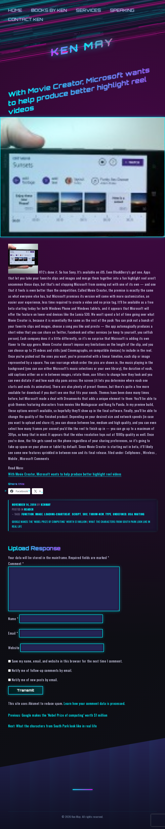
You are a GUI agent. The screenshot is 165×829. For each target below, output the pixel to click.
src (85, 514)
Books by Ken (49, 10)
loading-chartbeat (57, 514)
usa (130, 514)
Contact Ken (25, 19)
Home (15, 10)
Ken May (82, 47)
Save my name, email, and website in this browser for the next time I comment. (67, 661)
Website (14, 647)
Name (13, 618)
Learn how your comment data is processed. (94, 703)
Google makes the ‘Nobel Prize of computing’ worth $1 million (49, 522)
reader (29, 509)
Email (13, 633)
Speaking (122, 10)
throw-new (96, 514)
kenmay (45, 505)
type (108, 514)
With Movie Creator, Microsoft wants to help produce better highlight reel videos (64, 473)
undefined (120, 514)
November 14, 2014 (24, 505)
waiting (139, 514)
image (39, 514)
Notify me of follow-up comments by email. (42, 670)
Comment (16, 563)
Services (88, 10)
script (76, 514)
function (27, 514)
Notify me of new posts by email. (35, 679)
